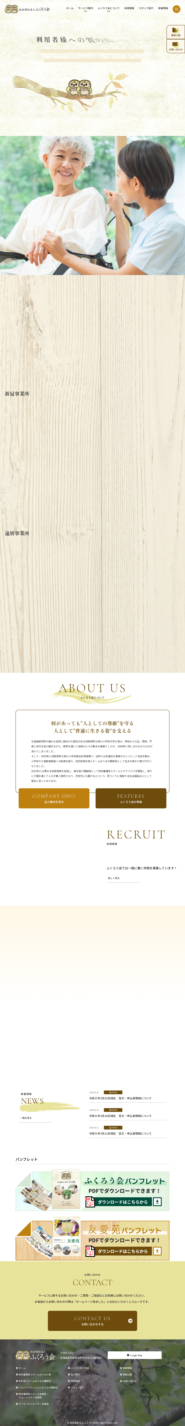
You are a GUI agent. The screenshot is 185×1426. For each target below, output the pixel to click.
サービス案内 (85, 8)
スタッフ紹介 (146, 8)
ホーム (70, 8)
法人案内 (75, 1374)
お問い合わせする (92, 1320)
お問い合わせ (130, 1381)
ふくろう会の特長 (80, 1368)
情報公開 (127, 1374)
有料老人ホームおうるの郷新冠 (35, 1381)
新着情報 (163, 8)
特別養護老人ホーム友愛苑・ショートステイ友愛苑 (34, 1395)
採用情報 (129, 8)
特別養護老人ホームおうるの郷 (35, 1374)
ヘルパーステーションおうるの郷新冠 (38, 1387)
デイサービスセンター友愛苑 (34, 1403)
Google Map (134, 1355)
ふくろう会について (109, 8)
